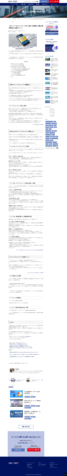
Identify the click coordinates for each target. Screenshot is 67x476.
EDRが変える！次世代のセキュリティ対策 (54, 70)
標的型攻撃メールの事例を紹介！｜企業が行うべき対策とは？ (32, 412)
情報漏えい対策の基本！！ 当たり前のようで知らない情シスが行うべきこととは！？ (23, 352)
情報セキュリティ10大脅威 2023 (33, 136)
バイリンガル (52, 132)
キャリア (47, 136)
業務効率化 (52, 136)
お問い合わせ (44, 1)
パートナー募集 (35, 1)
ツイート (12, 21)
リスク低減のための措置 (16, 72)
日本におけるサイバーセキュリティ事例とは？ (18, 66)
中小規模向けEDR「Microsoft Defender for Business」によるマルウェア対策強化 (54, 66)
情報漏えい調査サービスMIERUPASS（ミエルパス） (51, 42)
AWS (55, 125)
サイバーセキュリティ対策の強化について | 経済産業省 (36, 272)
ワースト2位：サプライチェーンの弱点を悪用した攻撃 (21, 68)
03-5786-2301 (28, 1)
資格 (55, 127)
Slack (52, 140)
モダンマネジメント (49, 121)
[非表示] (27, 61)
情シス (53, 134)
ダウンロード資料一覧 (54, 1)
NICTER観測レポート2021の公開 (39, 124)
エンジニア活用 (51, 112)
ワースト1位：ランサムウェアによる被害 (19, 67)
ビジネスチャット (48, 142)
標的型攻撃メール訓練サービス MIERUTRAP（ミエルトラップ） (20, 346)
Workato (47, 127)
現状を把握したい (28, 336)
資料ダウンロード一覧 (53, 464)
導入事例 (37, 4)
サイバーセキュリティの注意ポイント (17, 71)
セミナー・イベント (54, 4)
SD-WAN (47, 140)
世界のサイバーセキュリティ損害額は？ (17, 63)
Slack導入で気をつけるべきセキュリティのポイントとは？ (54, 93)
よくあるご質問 (29, 467)
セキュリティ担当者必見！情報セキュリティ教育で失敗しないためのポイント (54, 60)
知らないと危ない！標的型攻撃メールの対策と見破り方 (54, 97)
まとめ (12, 76)
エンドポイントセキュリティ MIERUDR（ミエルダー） (18, 345)
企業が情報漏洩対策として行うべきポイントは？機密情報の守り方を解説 (21, 356)
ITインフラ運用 (51, 115)
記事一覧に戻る (26, 426)
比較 (56, 136)
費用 (54, 121)
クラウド (51, 116)
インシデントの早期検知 (16, 73)
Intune (52, 127)
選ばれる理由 (31, 4)
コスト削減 (50, 125)
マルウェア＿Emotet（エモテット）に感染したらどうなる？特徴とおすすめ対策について (24, 354)
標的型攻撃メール (27, 407)
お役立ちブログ (44, 4)
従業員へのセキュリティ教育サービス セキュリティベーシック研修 (20, 347)
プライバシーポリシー (53, 467)
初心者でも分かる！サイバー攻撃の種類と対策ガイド (32, 401)
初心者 (47, 132)
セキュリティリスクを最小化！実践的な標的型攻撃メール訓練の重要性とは (54, 84)
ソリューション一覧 (13, 4)
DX (46, 125)
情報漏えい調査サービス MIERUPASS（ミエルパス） (18, 343)
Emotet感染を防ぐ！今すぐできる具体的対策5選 (32, 392)
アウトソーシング (54, 138)
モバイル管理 (48, 138)
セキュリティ (52, 111)
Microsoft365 (54, 123)
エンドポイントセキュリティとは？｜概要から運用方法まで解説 (54, 74)
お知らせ (51, 108)
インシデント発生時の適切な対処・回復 (19, 75)
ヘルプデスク (48, 134)
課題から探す (23, 4)
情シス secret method (42, 464)
